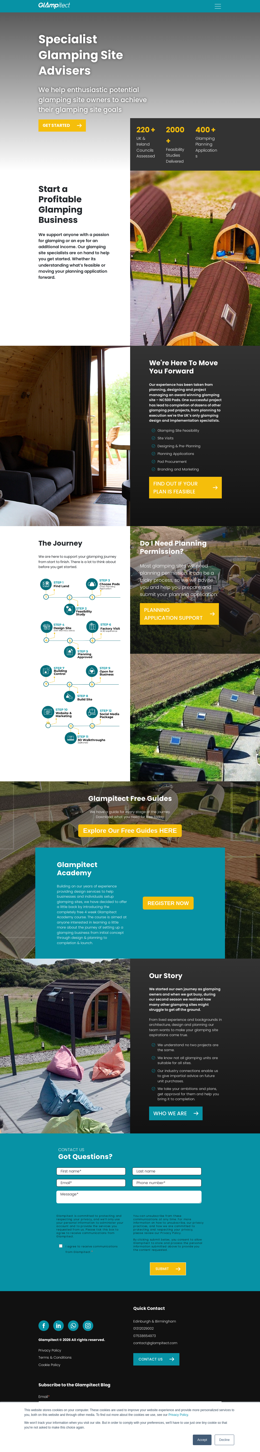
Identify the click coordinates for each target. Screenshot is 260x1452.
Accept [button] (202, 1440)
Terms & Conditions (55, 1357)
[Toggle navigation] (218, 6)
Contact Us (151, 1359)
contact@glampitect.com (155, 1342)
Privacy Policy (178, 1415)
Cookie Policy (49, 1364)
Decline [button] (224, 1440)
